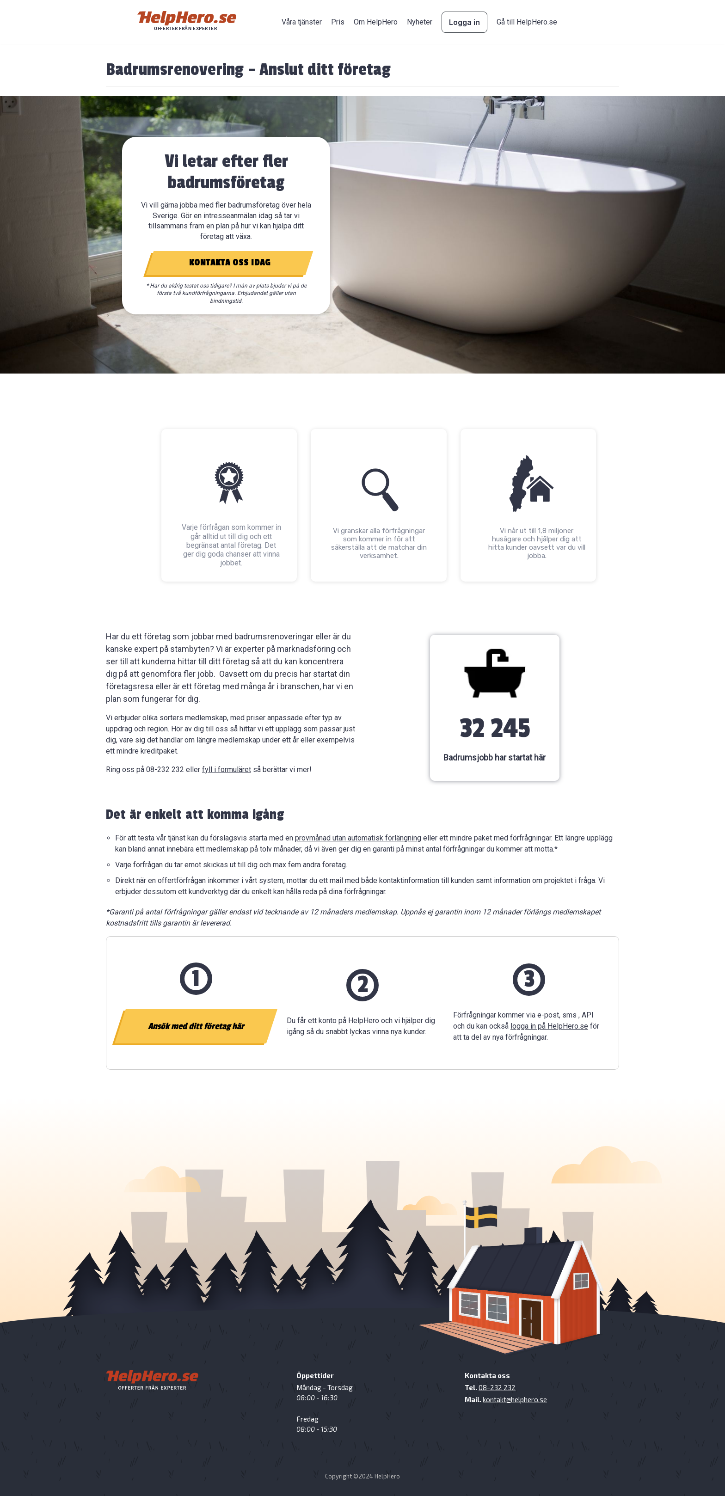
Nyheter (419, 22)
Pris (337, 22)
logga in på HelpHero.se (549, 1026)
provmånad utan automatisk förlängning (358, 838)
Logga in (464, 22)
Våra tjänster (302, 22)
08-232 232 (497, 1387)
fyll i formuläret (226, 769)
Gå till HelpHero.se (527, 22)
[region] (362, 235)
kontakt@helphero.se (515, 1399)
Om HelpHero (376, 22)
